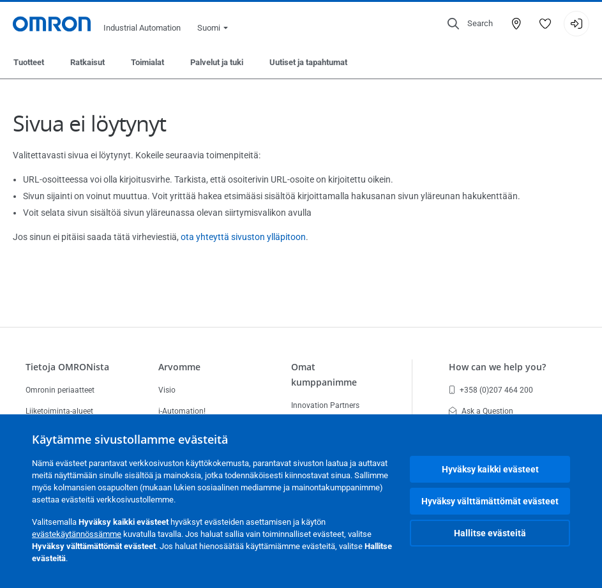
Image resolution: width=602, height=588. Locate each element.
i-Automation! (182, 411)
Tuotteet (28, 62)
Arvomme (179, 367)
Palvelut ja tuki (216, 62)
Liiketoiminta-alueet (59, 411)
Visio (167, 390)
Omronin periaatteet (60, 390)
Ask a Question (481, 411)
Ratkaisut (87, 62)
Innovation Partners (325, 405)
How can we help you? (497, 367)
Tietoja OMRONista (67, 367)
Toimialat (147, 62)
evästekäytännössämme (76, 534)
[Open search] (470, 23)
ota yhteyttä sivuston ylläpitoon (243, 237)
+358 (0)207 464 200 (491, 390)
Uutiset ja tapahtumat (308, 62)
